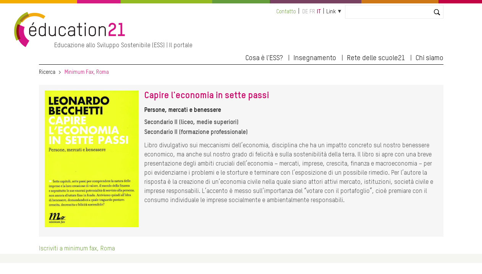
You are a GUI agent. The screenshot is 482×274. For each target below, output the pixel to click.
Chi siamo (429, 58)
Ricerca (47, 72)
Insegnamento (314, 58)
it (319, 11)
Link (331, 11)
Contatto (286, 11)
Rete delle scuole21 (376, 58)
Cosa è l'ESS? (264, 58)
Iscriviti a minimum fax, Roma (77, 249)
